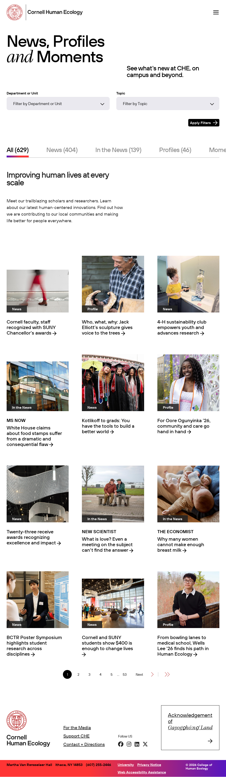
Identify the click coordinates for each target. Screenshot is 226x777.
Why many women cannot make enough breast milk (180, 544)
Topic (120, 93)
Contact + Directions (84, 744)
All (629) (18, 150)
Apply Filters (200, 122)
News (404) (62, 150)
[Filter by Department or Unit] (58, 103)
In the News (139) (118, 150)
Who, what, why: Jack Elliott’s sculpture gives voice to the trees (107, 327)
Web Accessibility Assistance (142, 772)
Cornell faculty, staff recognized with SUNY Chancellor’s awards (31, 327)
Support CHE (76, 736)
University (126, 764)
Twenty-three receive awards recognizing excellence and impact (32, 537)
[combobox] (58, 104)
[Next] (145, 674)
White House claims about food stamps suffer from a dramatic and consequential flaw (34, 436)
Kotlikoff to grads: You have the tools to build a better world (108, 426)
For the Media (77, 727)
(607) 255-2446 (98, 764)
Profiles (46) (175, 150)
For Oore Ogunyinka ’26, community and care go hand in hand (184, 426)
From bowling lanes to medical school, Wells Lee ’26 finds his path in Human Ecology (183, 646)
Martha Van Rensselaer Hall (29, 764)
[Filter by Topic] (167, 103)
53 (126, 674)
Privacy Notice (149, 764)
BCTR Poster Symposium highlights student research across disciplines (34, 646)
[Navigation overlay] (216, 12)
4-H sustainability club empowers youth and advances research (181, 327)
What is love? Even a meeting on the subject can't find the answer (107, 544)
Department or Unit (22, 93)
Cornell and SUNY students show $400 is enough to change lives (107, 643)
